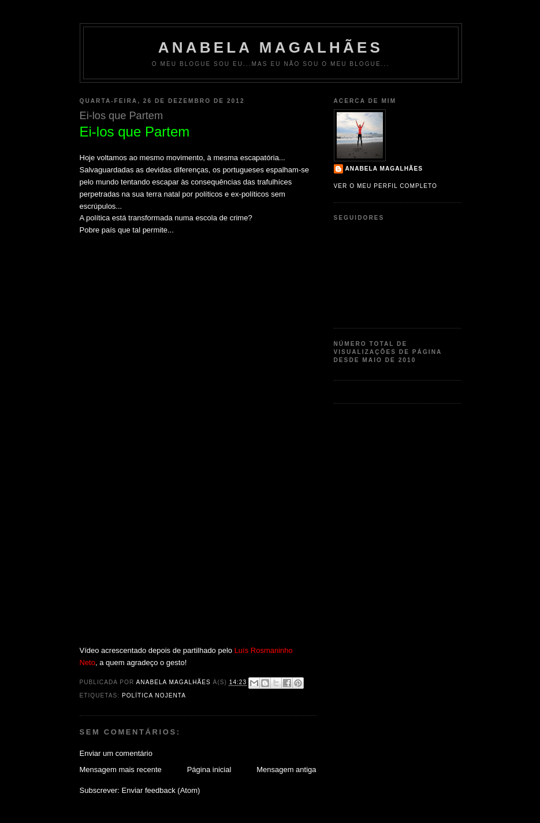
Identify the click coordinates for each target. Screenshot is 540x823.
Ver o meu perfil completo (386, 186)
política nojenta (154, 695)
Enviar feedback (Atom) (160, 790)
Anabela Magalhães (270, 47)
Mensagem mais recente (121, 769)
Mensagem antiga (286, 769)
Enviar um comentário (116, 753)
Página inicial (209, 769)
